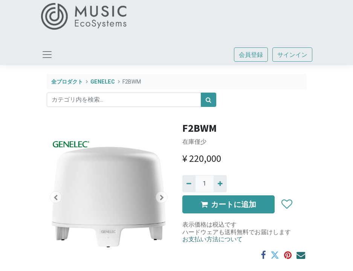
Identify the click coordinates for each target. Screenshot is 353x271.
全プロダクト (67, 82)
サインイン (292, 54)
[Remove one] (189, 183)
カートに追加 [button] (228, 204)
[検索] (208, 100)
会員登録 (251, 54)
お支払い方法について (212, 239)
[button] (56, 197)
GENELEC (102, 82)
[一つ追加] (220, 183)
